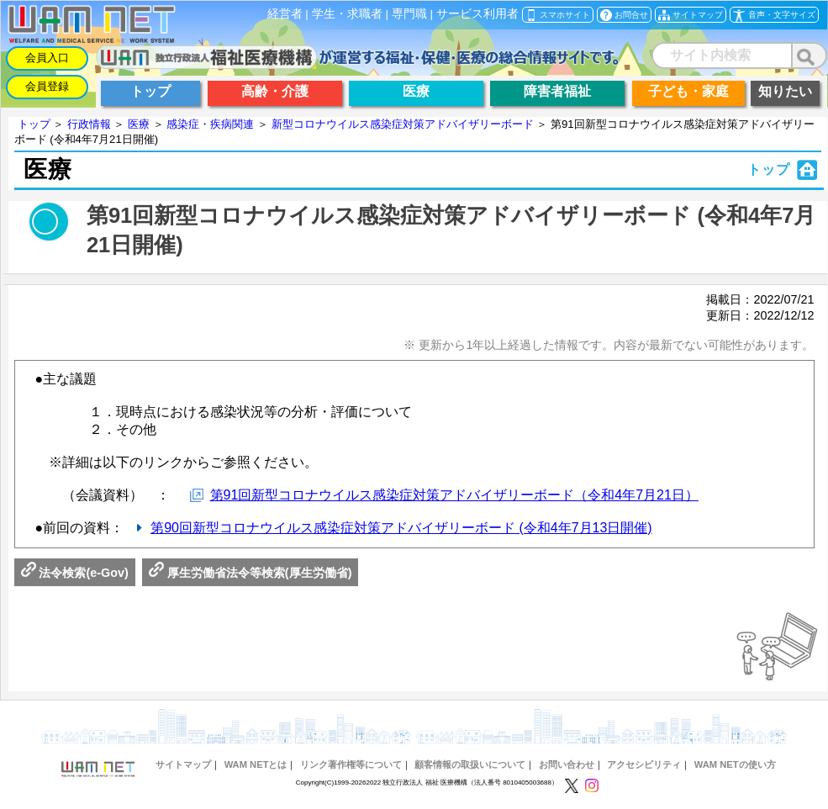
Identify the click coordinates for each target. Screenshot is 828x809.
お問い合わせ (566, 764)
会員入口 (47, 57)
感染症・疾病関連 (210, 124)
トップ (34, 124)
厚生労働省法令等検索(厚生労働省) (250, 572)
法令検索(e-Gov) (75, 572)
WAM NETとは (255, 764)
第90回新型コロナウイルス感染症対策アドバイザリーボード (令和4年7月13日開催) (401, 528)
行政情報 (89, 124)
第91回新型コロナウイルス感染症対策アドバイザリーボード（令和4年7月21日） (454, 495)
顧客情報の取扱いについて (469, 764)
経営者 (285, 14)
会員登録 (47, 86)
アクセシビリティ (644, 764)
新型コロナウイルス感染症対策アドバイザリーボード (403, 124)
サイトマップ (183, 764)
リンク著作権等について (351, 764)
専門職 (409, 14)
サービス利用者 (477, 14)
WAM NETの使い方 (735, 764)
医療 (139, 124)
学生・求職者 (347, 14)
